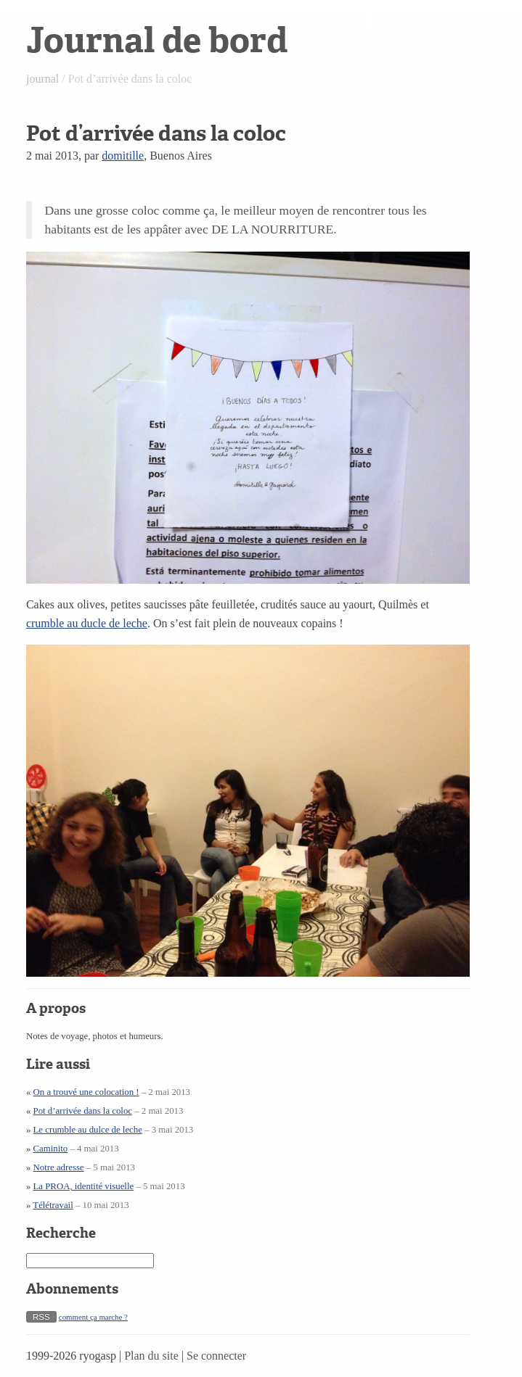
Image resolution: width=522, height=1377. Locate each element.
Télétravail (53, 1205)
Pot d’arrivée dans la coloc (82, 1111)
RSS (41, 1316)
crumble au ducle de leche (86, 623)
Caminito (50, 1149)
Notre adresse (58, 1167)
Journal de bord (156, 40)
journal (42, 79)
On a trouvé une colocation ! (86, 1092)
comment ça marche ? (93, 1316)
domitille (123, 155)
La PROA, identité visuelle (83, 1186)
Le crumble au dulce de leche (87, 1130)
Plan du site (151, 1355)
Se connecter (216, 1355)
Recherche (61, 1233)
